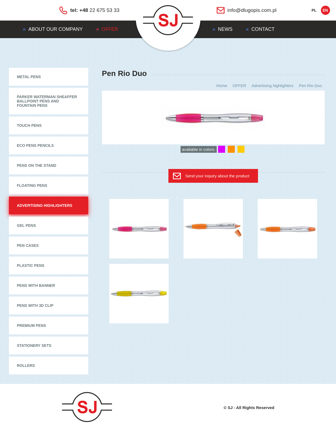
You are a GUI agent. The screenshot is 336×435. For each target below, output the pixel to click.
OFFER (239, 85)
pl (314, 10)
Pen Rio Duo (310, 85)
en (325, 10)
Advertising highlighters (272, 85)
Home (221, 85)
